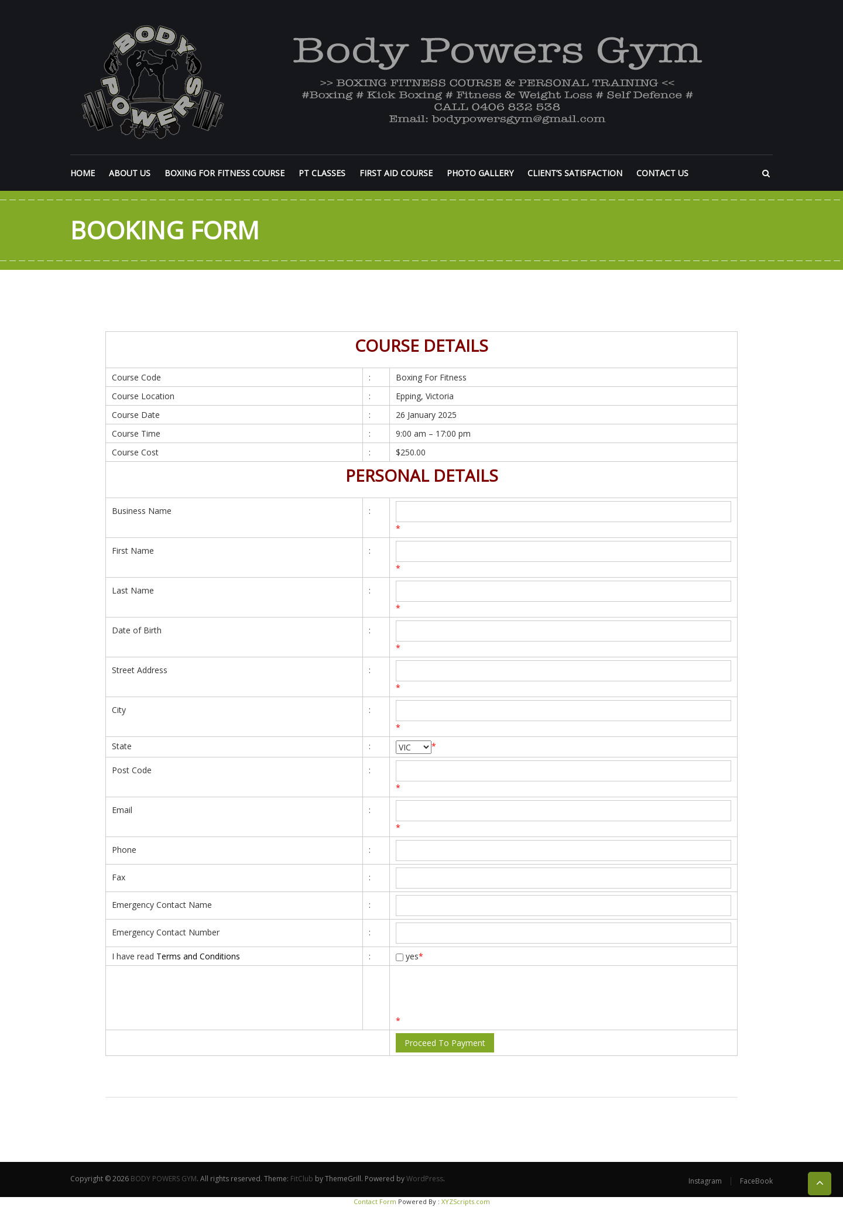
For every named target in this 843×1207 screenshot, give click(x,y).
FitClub (301, 1179)
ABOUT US (129, 173)
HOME (82, 173)
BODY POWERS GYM (164, 1179)
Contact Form (375, 1201)
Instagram (705, 1181)
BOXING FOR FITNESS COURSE (225, 173)
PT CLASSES (322, 173)
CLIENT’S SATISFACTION (574, 173)
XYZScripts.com (465, 1201)
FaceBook (756, 1181)
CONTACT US (662, 173)
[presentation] (485, 991)
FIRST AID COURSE (396, 173)
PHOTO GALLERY (480, 173)
